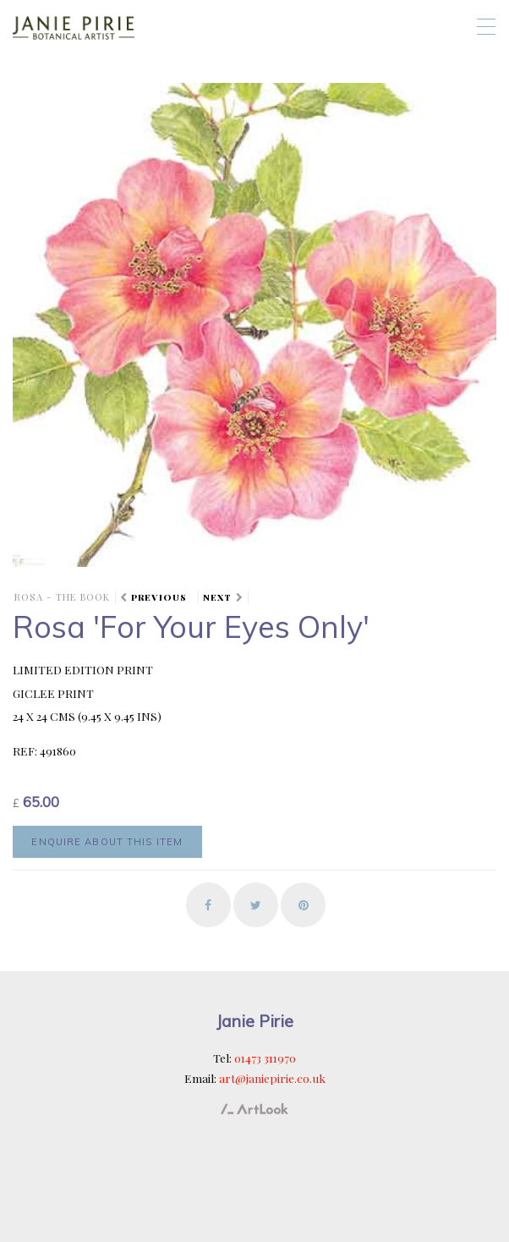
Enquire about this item (107, 842)
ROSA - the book (62, 597)
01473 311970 (265, 1057)
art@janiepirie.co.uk (272, 1077)
